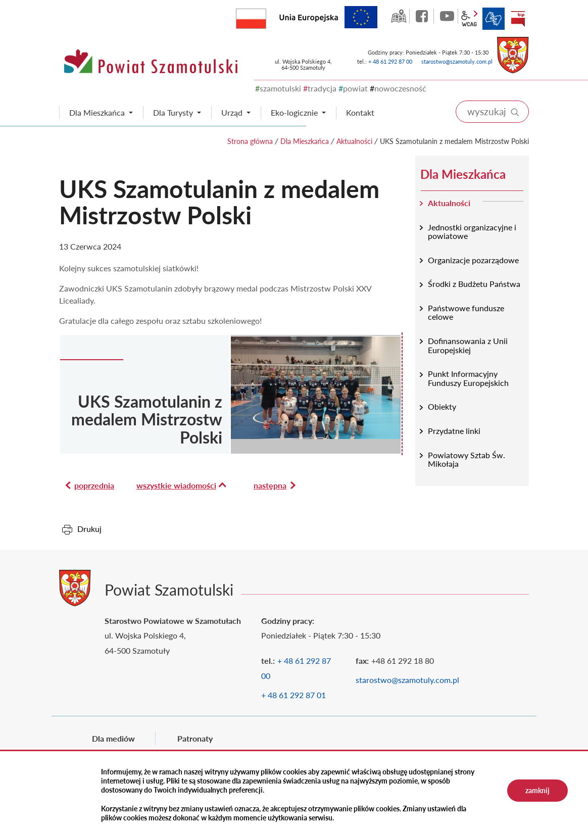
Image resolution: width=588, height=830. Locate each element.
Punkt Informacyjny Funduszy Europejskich (468, 378)
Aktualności (354, 141)
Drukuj (89, 528)
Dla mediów (113, 738)
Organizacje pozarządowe (473, 260)
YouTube (447, 16)
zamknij (537, 790)
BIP (518, 19)
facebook (423, 16)
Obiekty (442, 406)
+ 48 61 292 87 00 (390, 61)
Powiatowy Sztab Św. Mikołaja (466, 459)
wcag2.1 (469, 19)
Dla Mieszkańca (304, 141)
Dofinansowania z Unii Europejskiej (468, 345)
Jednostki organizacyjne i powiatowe (472, 231)
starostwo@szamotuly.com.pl (457, 61)
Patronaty (195, 738)
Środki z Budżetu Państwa (474, 283)
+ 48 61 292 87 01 (293, 695)
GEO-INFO (398, 16)
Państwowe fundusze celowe (466, 312)
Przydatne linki (454, 430)
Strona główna (250, 141)
